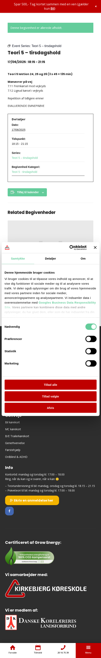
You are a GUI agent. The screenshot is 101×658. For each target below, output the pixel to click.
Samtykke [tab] (18, 258)
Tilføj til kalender (28, 192)
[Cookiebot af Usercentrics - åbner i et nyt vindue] (69, 247)
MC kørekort (13, 429)
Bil (52, 8)
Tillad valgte (50, 396)
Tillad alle (50, 384)
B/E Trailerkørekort (17, 436)
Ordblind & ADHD (16, 457)
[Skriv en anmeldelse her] (32, 500)
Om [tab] (83, 258)
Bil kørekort (12, 422)
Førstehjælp (12, 450)
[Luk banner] (95, 247)
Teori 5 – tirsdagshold (25, 157)
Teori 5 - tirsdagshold (24, 171)
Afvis (50, 407)
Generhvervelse (15, 443)
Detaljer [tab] (50, 258)
